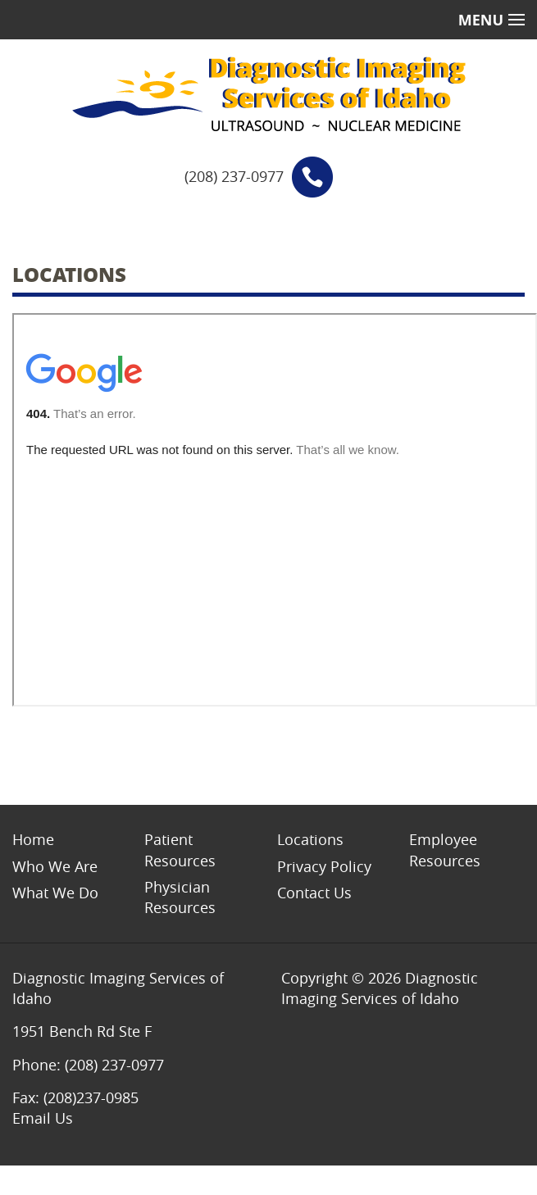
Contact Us (314, 892)
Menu (491, 19)
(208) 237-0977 (234, 176)
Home (33, 839)
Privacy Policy (324, 866)
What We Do (55, 892)
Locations (310, 839)
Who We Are (55, 866)
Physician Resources (180, 897)
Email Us (42, 1118)
